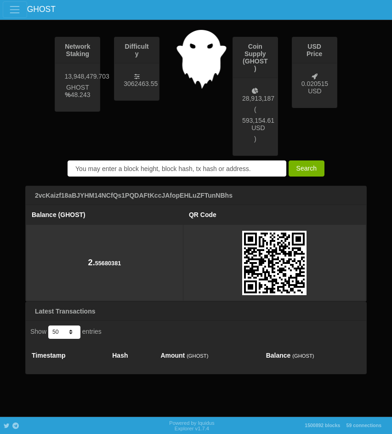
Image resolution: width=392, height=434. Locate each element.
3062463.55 (141, 83)
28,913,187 (258, 98)
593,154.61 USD (258, 124)
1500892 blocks (322, 425)
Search (306, 168)
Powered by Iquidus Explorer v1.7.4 (191, 425)
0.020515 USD (314, 87)
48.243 (81, 94)
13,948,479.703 (86, 76)
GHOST (41, 9)
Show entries (66, 332)
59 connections (364, 425)
